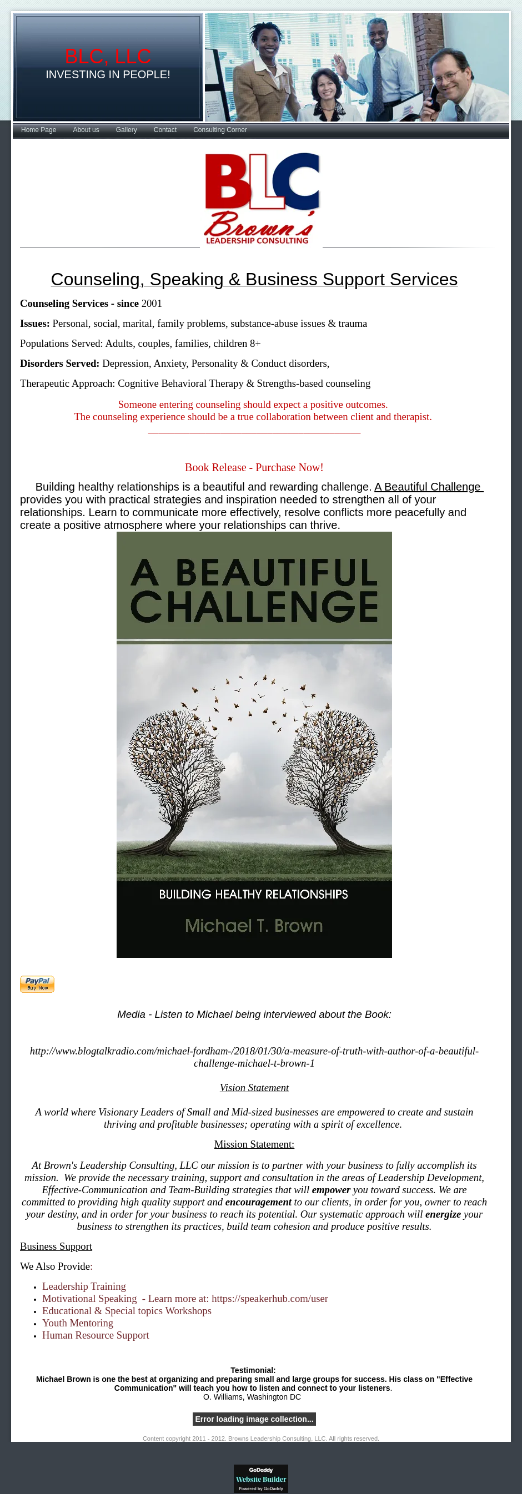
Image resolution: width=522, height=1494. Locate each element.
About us (86, 130)
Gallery (126, 130)
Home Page (38, 130)
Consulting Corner (220, 130)
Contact (165, 130)
